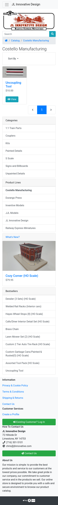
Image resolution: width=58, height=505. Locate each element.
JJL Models (12, 212)
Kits (8, 143)
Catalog (15, 40)
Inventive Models (15, 205)
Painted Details (14, 150)
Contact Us (8, 404)
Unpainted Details (15, 173)
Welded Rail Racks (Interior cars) (23, 306)
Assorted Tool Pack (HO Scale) (22, 363)
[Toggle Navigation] (6, 5)
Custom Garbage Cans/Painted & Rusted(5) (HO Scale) (24, 353)
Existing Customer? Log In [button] (29, 421)
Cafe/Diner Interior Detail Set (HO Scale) (27, 321)
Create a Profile (10, 414)
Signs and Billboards (17, 166)
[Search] (25, 34)
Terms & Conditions (13, 391)
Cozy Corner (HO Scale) (22, 276)
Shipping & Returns (12, 397)
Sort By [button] (12, 58)
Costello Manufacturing (36, 40)
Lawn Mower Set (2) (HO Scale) (23, 336)
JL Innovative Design (26, 4)
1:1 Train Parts (13, 128)
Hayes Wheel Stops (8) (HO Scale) (24, 314)
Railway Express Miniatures (21, 228)
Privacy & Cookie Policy (15, 385)
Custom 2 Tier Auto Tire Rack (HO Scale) (28, 344)
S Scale (10, 158)
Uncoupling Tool (14, 370)
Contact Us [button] (29, 453)
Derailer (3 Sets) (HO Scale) (21, 298)
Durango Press (14, 197)
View (12, 99)
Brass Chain (12, 329)
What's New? (13, 237)
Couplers (10, 135)
